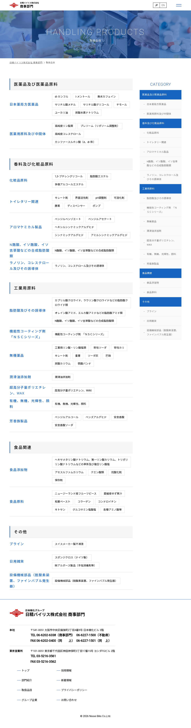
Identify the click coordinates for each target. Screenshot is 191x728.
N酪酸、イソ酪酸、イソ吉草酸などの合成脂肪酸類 (162, 163)
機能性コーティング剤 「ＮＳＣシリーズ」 (162, 209)
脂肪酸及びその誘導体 (159, 198)
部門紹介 (27, 680)
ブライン (152, 311)
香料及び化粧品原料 (153, 123)
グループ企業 (29, 700)
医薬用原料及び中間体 (159, 113)
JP (156, 5)
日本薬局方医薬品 (156, 104)
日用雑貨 (152, 321)
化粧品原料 (153, 132)
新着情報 (66, 680)
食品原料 (152, 292)
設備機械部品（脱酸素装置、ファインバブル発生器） (162, 332)
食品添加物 (153, 282)
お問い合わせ (69, 700)
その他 (146, 301)
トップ (25, 670)
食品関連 (147, 273)
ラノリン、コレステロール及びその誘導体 (162, 177)
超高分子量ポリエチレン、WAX (161, 242)
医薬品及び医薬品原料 (154, 94)
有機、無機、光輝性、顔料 (161, 254)
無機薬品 (152, 221)
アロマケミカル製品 (158, 151)
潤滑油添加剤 (154, 230)
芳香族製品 (153, 263)
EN (163, 5)
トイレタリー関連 (156, 142)
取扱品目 (27, 690)
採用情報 (66, 670)
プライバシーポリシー (74, 690)
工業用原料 (148, 188)
